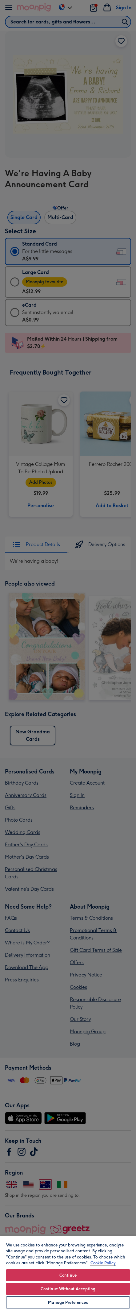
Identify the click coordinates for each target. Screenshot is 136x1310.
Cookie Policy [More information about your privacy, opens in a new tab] (103, 1263)
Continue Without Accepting (68, 1289)
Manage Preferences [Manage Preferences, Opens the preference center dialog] (68, 1302)
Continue (68, 1275)
